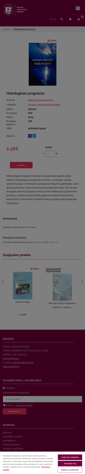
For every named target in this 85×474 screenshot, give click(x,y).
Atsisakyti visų (70, 463)
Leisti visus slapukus (70, 457)
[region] (42, 462)
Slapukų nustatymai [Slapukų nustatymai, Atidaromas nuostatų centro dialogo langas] (70, 470)
